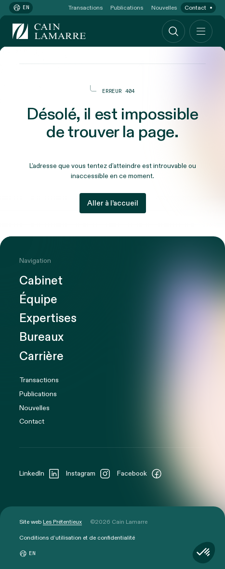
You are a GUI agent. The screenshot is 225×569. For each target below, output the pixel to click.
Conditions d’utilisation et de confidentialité (77, 538)
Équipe (38, 300)
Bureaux (41, 337)
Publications (126, 8)
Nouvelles (164, 8)
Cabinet (41, 281)
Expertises (48, 318)
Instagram (88, 473)
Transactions (85, 8)
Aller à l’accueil (112, 203)
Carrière (41, 356)
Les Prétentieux (62, 522)
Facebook (139, 473)
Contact (195, 8)
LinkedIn (39, 473)
